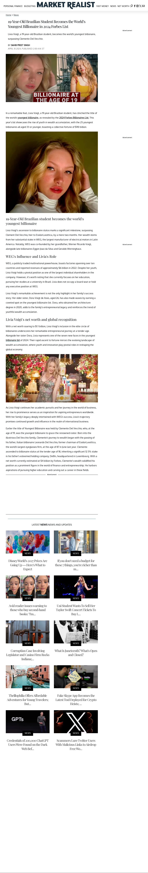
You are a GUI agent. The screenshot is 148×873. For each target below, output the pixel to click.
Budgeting (30, 6)
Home (8, 15)
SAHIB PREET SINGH (20, 45)
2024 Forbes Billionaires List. (74, 117)
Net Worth (123, 6)
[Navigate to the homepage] (66, 5)
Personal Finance (13, 6)
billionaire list (13, 340)
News (113, 6)
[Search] (131, 5)
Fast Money (102, 6)
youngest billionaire (28, 117)
